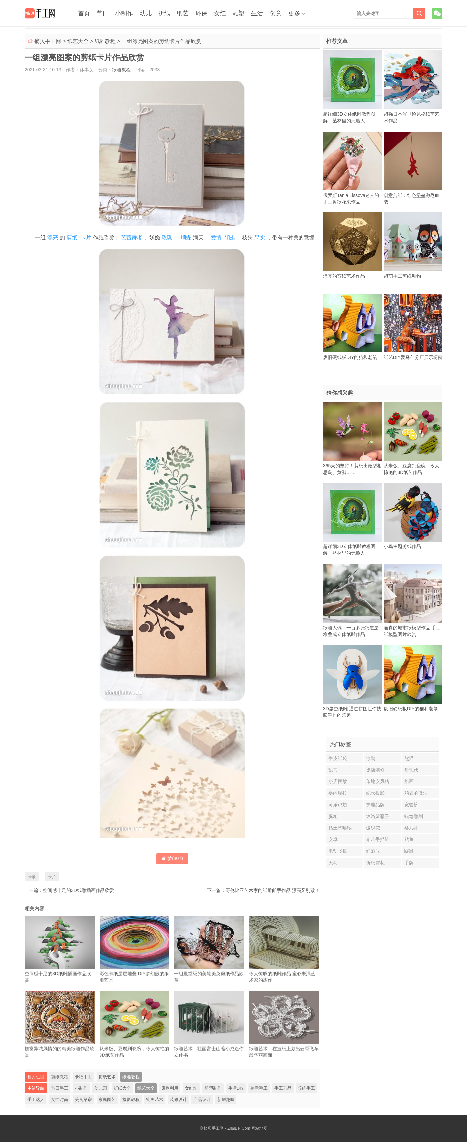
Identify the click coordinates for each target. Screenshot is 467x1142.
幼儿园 (100, 1088)
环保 (201, 13)
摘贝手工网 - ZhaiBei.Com (227, 1128)
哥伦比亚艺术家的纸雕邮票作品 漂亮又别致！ (273, 890)
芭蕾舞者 (131, 237)
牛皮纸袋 (337, 758)
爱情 (216, 237)
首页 (84, 13)
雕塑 (238, 13)
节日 (102, 13)
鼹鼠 (409, 851)
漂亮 (52, 237)
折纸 (164, 13)
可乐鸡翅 (337, 804)
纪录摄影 (375, 793)
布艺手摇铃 (377, 839)
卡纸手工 (83, 1076)
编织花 (373, 827)
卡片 (86, 237)
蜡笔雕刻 (413, 816)
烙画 (409, 781)
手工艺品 (283, 1088)
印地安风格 (377, 781)
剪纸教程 (59, 1076)
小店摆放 (337, 781)
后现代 (411, 769)
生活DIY (236, 1088)
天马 (333, 862)
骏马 (333, 769)
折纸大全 (122, 1088)
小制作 (124, 13)
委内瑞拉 (337, 793)
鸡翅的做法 (416, 793)
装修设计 (178, 1099)
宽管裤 (411, 804)
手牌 (409, 862)
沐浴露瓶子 (377, 816)
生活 (257, 13)
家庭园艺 (107, 1099)
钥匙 (230, 237)
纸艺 (183, 13)
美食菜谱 (83, 1099)
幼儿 (146, 13)
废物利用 (169, 1088)
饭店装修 (375, 769)
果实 (259, 237)
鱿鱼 (409, 839)
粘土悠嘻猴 (340, 827)
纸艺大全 (78, 41)
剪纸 (72, 237)
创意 (276, 13)
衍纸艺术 (107, 1076)
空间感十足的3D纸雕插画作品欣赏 (78, 890)
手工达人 (35, 1099)
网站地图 (259, 1128)
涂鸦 (370, 758)
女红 (220, 13)
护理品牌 (375, 804)
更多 (294, 13)
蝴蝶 (186, 237)
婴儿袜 (411, 827)
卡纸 (32, 877)
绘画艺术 (154, 1099)
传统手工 (306, 1088)
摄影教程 (131, 1099)
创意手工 (259, 1088)
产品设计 (202, 1099)
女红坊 (191, 1088)
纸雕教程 (105, 41)
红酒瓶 (373, 851)
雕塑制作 (213, 1088)
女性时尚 (59, 1099)
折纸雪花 (375, 862)
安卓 (333, 839)
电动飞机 (337, 851)
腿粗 (333, 816)
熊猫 (409, 758)
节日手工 (59, 1088)
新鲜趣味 (225, 1099)
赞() (172, 858)
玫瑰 (167, 237)
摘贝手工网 (47, 41)
